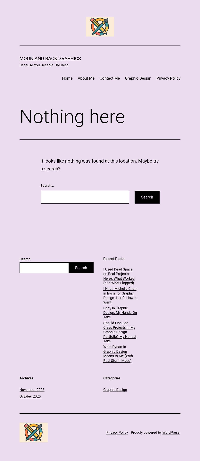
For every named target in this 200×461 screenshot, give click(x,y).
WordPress (170, 432)
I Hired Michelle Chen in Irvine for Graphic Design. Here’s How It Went (120, 295)
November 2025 (32, 390)
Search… (47, 185)
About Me (86, 78)
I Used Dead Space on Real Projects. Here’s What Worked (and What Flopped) (119, 276)
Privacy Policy (168, 78)
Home (67, 78)
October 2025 (30, 396)
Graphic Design (138, 78)
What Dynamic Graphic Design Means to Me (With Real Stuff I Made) (118, 353)
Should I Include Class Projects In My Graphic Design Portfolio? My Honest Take (119, 332)
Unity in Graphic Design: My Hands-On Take (120, 312)
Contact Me (110, 78)
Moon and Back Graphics (50, 58)
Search (25, 259)
